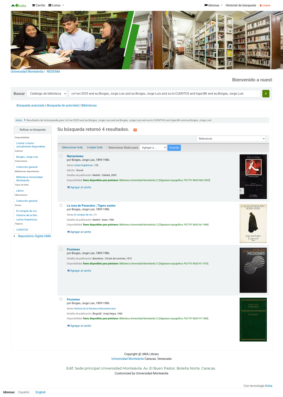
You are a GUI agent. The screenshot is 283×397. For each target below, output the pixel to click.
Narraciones (75, 156)
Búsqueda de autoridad (63, 105)
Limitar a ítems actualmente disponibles (30, 145)
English (41, 392)
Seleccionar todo (72, 147)
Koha (268, 386)
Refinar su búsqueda (33, 129)
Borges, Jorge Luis (27, 156)
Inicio (19, 120)
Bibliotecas (89, 105)
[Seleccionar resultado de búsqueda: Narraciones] (61, 156)
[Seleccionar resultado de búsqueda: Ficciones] (61, 249)
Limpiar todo (95, 147)
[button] (38, 5)
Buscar (19, 94)
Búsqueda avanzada (30, 105)
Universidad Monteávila (27, 71)
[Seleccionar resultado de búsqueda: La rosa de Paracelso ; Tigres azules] (61, 205)
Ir (266, 93)
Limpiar (265, 5)
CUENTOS (22, 229)
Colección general (27, 166)
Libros (20, 190)
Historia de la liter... (27, 215)
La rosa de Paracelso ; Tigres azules (91, 205)
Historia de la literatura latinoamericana (95, 308)
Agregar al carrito (79, 187)
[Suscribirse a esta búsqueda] (135, 129)
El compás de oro (26, 210)
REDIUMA (53, 71)
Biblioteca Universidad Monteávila (20, 5)
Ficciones (73, 249)
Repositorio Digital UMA (34, 236)
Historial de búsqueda (241, 5)
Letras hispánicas (26, 219)
